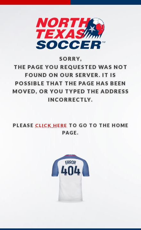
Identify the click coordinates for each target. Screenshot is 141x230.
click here (51, 125)
